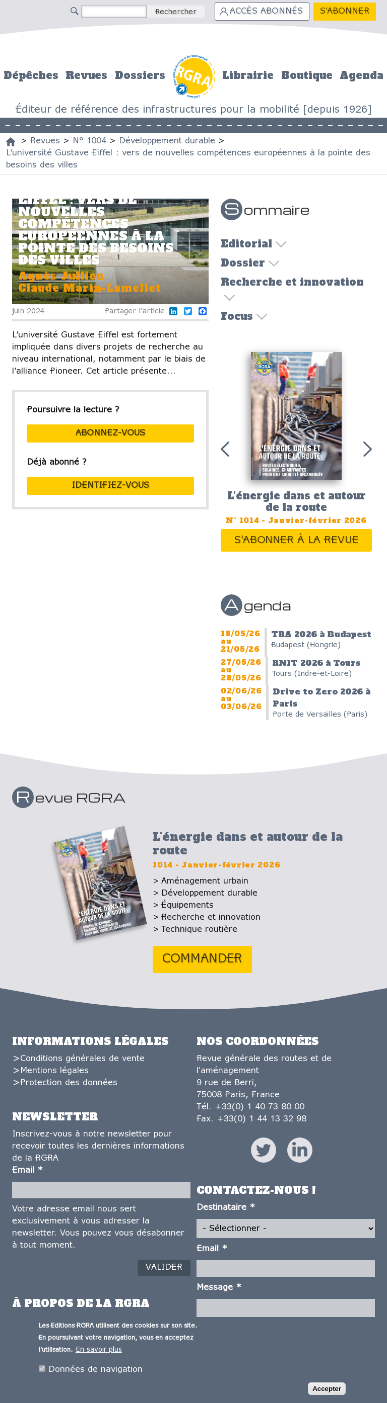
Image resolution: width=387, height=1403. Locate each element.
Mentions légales (54, 1071)
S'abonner (344, 11)
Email (27, 1170)
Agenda (361, 75)
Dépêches (31, 75)
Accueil (194, 75)
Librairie (248, 75)
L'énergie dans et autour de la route (296, 501)
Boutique (307, 75)
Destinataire (226, 1207)
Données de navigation (95, 1370)
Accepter (326, 1389)
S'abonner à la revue (296, 540)
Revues (86, 75)
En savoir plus (99, 1350)
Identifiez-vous (110, 485)
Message (219, 1287)
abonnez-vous (110, 433)
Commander (202, 959)
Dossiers (140, 75)
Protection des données (68, 1083)
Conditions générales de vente (82, 1059)
